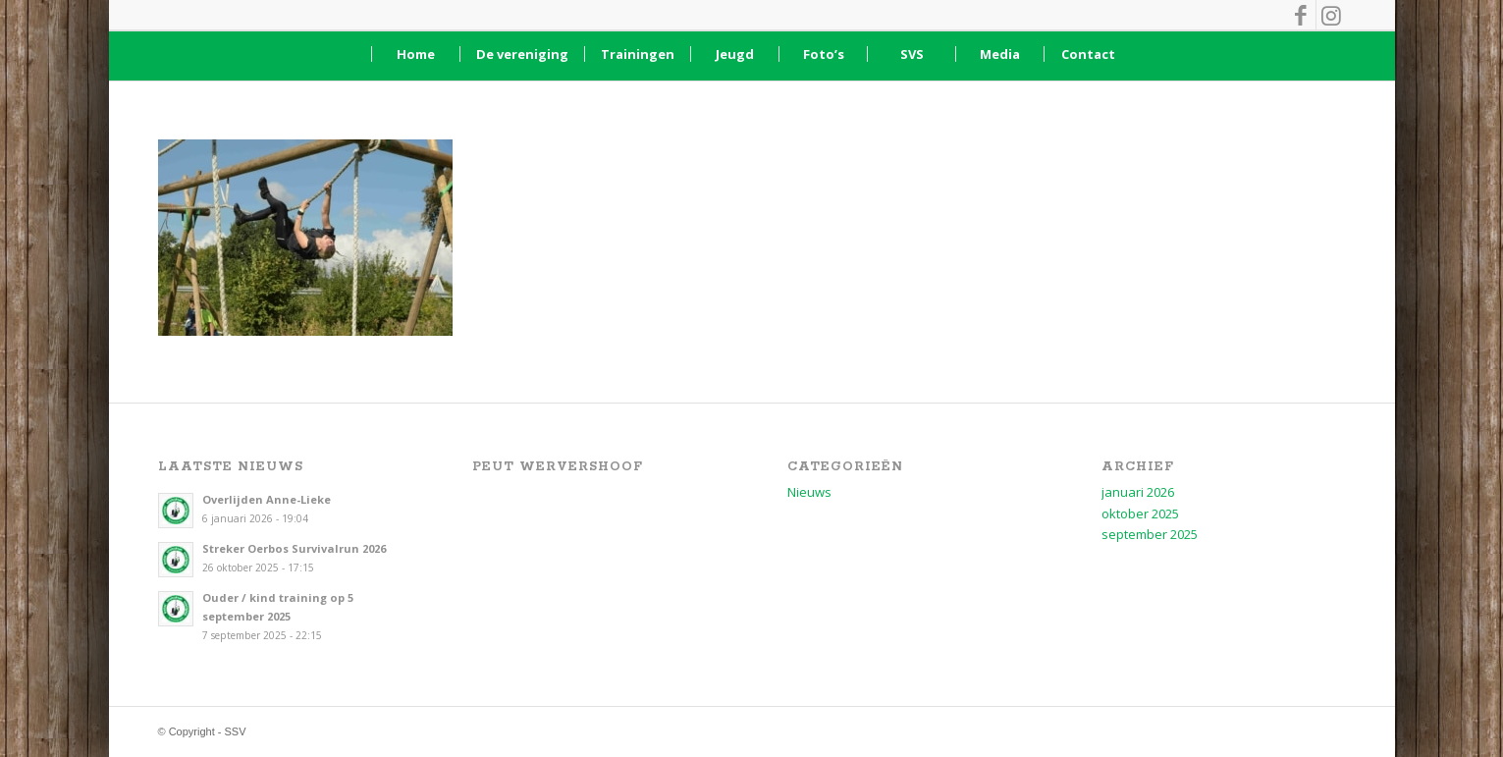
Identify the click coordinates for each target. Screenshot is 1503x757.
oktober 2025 (1140, 513)
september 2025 (1149, 534)
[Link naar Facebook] (1301, 14)
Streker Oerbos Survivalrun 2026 (294, 548)
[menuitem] (415, 54)
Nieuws (809, 492)
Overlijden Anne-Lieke (266, 499)
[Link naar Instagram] (1331, 14)
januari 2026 (1137, 492)
